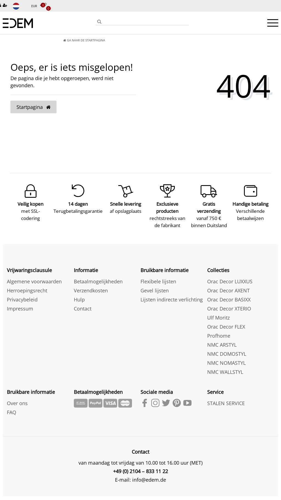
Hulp (79, 295)
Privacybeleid (22, 295)
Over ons (17, 399)
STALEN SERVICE (226, 399)
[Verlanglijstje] (44, 5)
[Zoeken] (99, 22)
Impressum (20, 304)
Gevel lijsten (154, 286)
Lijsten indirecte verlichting (171, 295)
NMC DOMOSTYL (226, 350)
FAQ (11, 408)
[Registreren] (5, 5)
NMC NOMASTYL (226, 359)
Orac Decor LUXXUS (229, 277)
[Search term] (146, 21)
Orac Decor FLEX (226, 323)
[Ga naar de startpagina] (23, 40)
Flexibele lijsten (158, 277)
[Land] (20, 6)
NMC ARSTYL (222, 341)
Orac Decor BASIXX (229, 295)
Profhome (218, 332)
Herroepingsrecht (27, 286)
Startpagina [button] (33, 107)
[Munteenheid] (37, 6)
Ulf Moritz (218, 313)
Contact (82, 304)
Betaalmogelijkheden (98, 277)
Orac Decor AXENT (228, 286)
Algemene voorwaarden (34, 277)
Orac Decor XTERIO (229, 304)
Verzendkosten (91, 286)
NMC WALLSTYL (225, 368)
